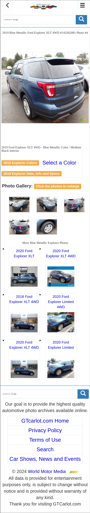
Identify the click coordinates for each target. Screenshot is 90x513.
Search (45, 449)
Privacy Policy (45, 430)
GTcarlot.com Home (45, 421)
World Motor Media (47, 471)
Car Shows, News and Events (45, 459)
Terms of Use (45, 440)
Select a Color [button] (60, 163)
